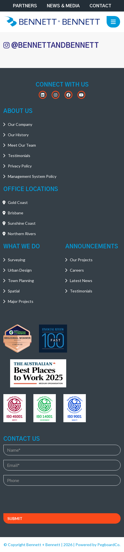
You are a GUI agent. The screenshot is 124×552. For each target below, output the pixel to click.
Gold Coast (18, 202)
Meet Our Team (22, 145)
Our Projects (81, 259)
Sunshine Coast (22, 223)
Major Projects (20, 301)
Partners (25, 6)
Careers (77, 270)
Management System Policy (32, 176)
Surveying (16, 259)
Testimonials (19, 155)
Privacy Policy (20, 165)
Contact (100, 6)
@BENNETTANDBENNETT (51, 45)
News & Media (63, 6)
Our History (18, 134)
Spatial (14, 291)
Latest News (81, 280)
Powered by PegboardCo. (97, 544)
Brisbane (15, 212)
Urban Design (20, 270)
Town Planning (21, 280)
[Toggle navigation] (113, 22)
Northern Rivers (22, 233)
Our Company (20, 124)
